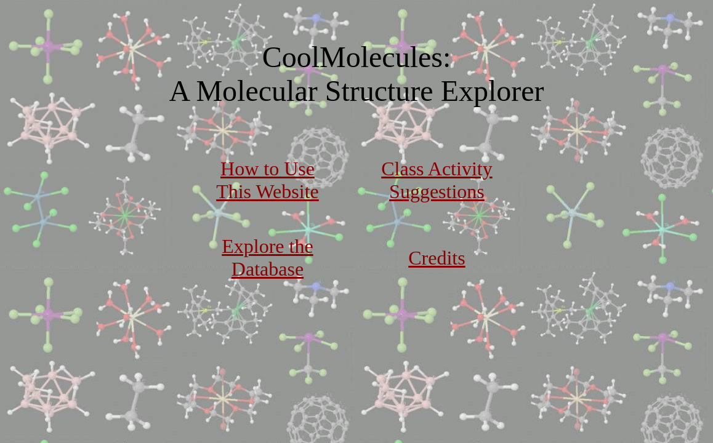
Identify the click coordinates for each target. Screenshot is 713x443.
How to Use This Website (267, 180)
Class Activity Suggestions (436, 180)
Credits (436, 258)
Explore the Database (267, 257)
